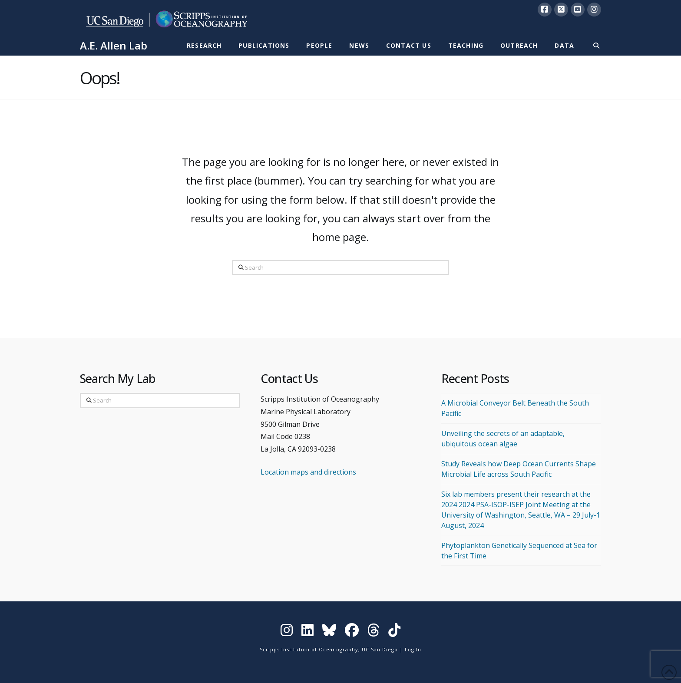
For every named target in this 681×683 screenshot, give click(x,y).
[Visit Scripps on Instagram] (287, 632)
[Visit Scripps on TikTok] (394, 632)
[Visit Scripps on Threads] (373, 632)
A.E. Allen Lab (113, 45)
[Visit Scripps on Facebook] (352, 632)
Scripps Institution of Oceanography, (310, 649)
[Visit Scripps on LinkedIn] (307, 632)
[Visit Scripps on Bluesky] (329, 632)
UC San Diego (380, 649)
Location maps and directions (308, 472)
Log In (413, 649)
